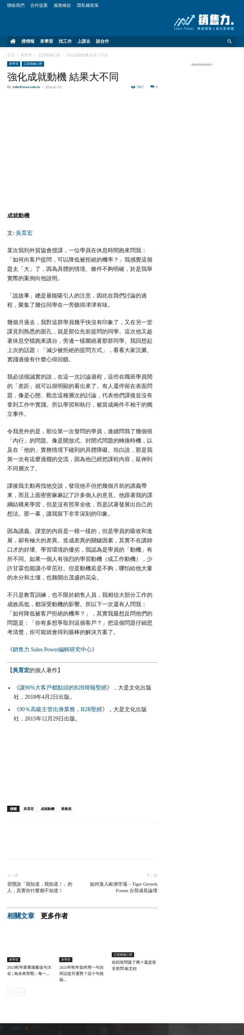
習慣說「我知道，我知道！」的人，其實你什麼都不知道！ (39, 887)
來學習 (46, 41)
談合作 (102, 41)
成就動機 (47, 809)
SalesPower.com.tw (26, 87)
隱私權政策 (88, 5)
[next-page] (21, 992)
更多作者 (54, 916)
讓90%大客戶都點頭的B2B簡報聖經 (63, 688)
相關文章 (20, 916)
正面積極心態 (49, 55)
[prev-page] (11, 992)
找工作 (65, 41)
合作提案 (39, 5)
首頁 (11, 55)
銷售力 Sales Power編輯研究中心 (52, 649)
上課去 (83, 41)
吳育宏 (24, 233)
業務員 (66, 809)
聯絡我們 (16, 5)
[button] (229, 42)
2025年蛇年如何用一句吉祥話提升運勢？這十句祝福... (81, 973)
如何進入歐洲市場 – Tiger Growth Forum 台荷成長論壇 (123, 887)
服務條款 (62, 5)
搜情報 (27, 41)
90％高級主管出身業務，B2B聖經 (60, 709)
